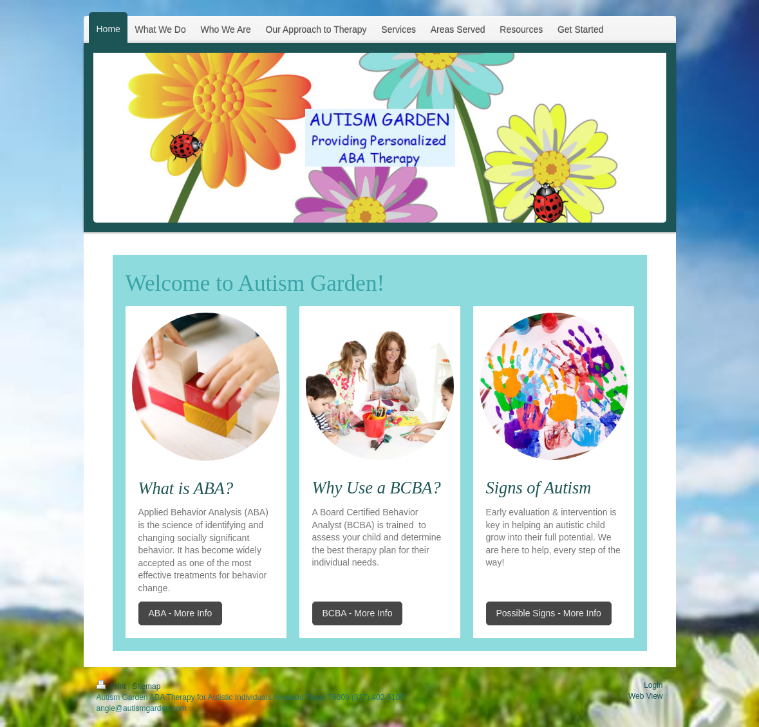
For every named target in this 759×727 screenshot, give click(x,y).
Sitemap (146, 686)
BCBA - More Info (358, 613)
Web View (645, 696)
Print (112, 686)
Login (653, 685)
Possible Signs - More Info (548, 613)
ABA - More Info (180, 613)
